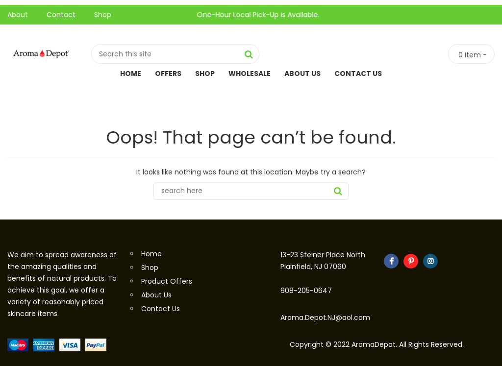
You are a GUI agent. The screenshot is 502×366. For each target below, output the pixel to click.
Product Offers (166, 281)
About (17, 15)
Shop (102, 15)
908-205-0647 (306, 290)
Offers (168, 73)
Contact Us (358, 73)
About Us (302, 73)
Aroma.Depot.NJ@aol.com (325, 317)
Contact (61, 15)
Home (130, 73)
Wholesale (249, 73)
